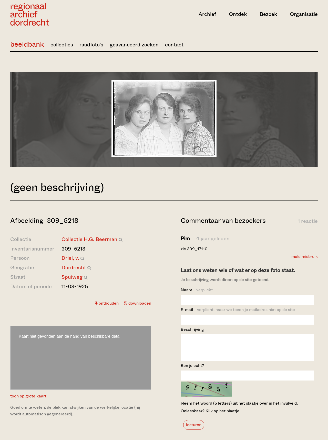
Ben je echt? (192, 370)
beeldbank (27, 44)
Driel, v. (70, 258)
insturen (193, 429)
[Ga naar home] (56, 14)
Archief (207, 14)
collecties (61, 44)
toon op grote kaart (28, 396)
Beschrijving (192, 329)
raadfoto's (91, 44)
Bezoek (268, 14)
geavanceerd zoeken (134, 44)
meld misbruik (304, 256)
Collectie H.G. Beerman (89, 239)
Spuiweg (72, 277)
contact (174, 44)
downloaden (137, 303)
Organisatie (304, 14)
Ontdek (238, 14)
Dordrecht (73, 267)
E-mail (238, 310)
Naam (197, 290)
